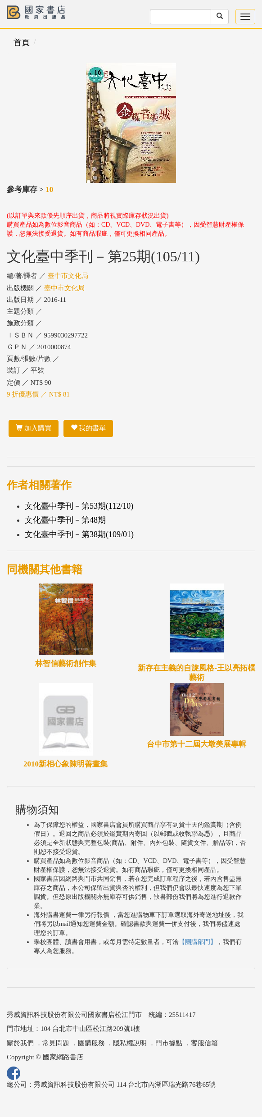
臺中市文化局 (68, 275)
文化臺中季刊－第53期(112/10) (79, 506)
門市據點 (168, 1043)
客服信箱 (204, 1043)
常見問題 (55, 1043)
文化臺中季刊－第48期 (65, 519)
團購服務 (91, 1043)
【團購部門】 (198, 942)
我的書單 (88, 428)
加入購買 (33, 428)
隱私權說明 (130, 1043)
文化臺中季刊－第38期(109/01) (79, 534)
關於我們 (20, 1043)
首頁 (22, 42)
